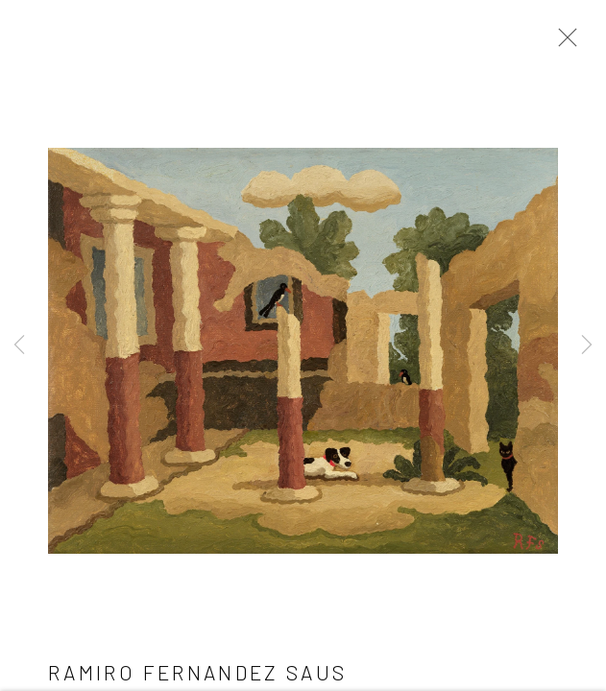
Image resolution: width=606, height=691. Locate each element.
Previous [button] (19, 345)
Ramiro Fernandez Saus (198, 674)
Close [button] (562, 43)
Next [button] (587, 345)
